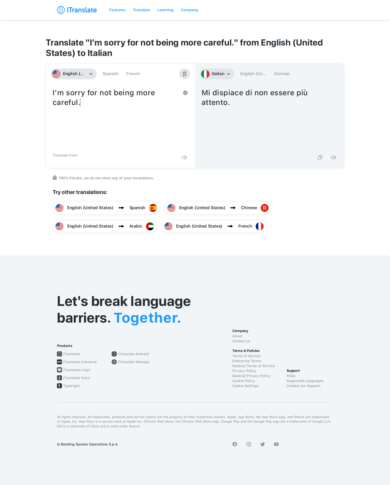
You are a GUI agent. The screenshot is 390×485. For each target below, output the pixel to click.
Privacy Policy (244, 371)
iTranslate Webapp (133, 362)
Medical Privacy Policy (251, 376)
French (133, 73)
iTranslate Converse (80, 362)
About (237, 336)
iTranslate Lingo (76, 370)
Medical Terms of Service (253, 366)
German (282, 73)
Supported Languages (305, 381)
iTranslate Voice (76, 378)
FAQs (291, 376)
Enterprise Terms (246, 361)
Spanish (110, 73)
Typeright (71, 386)
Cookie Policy (243, 381)
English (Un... (253, 73)
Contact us (241, 341)
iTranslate (71, 354)
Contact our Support (303, 386)
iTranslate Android (133, 354)
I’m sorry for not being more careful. (115, 119)
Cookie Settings (245, 386)
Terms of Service (246, 356)
